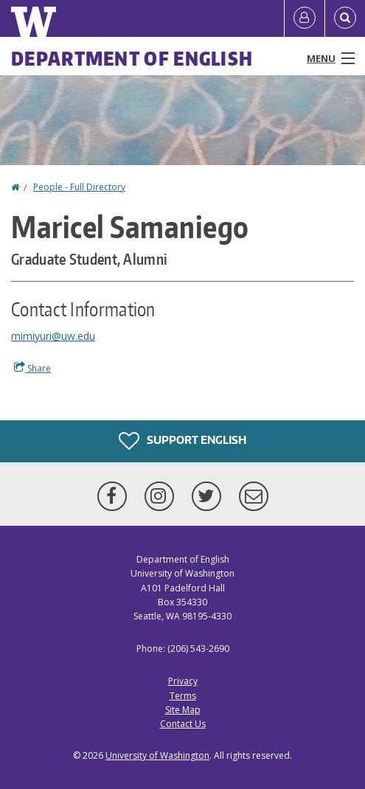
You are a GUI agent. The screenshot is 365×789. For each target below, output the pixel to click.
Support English (182, 441)
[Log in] (304, 18)
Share (32, 368)
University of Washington (157, 755)
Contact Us (183, 723)
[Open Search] (345, 18)
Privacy (183, 681)
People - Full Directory (79, 187)
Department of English (132, 58)
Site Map (183, 709)
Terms (183, 695)
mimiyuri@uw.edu (53, 336)
